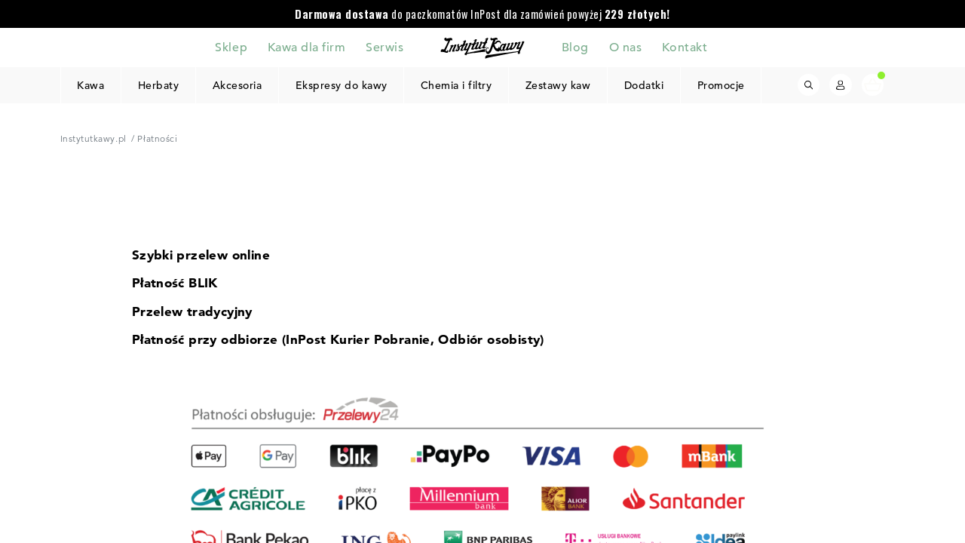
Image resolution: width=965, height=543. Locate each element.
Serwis (384, 46)
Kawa (90, 85)
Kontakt (685, 46)
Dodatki (644, 85)
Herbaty (158, 85)
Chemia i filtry (456, 85)
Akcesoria (237, 85)
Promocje (720, 85)
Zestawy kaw (558, 85)
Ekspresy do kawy (341, 85)
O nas (625, 46)
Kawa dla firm (307, 46)
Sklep (231, 46)
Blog (575, 46)
